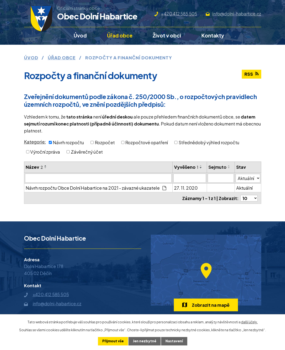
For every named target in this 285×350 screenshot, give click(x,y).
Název (34, 167)
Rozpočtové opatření (146, 142)
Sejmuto (217, 167)
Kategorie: (35, 141)
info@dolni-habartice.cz (236, 13)
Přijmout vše (113, 341)
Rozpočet (105, 142)
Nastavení (174, 341)
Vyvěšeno (186, 167)
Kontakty (212, 35)
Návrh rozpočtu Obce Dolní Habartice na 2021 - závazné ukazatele (96, 188)
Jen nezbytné (144, 341)
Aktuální (244, 188)
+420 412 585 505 (179, 13)
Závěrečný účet (87, 152)
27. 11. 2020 (186, 188)
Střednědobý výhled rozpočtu (209, 142)
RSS (251, 74)
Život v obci (167, 35)
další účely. (249, 322)
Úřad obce (120, 35)
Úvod (80, 35)
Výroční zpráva (45, 152)
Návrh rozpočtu (68, 142)
